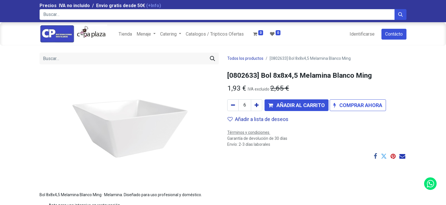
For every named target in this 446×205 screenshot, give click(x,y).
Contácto (394, 34)
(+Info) (153, 5)
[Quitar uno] (233, 105)
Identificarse (362, 34)
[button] (297, 105)
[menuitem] (125, 34)
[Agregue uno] (256, 105)
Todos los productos (245, 58)
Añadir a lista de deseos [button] (258, 119)
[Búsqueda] (400, 14)
